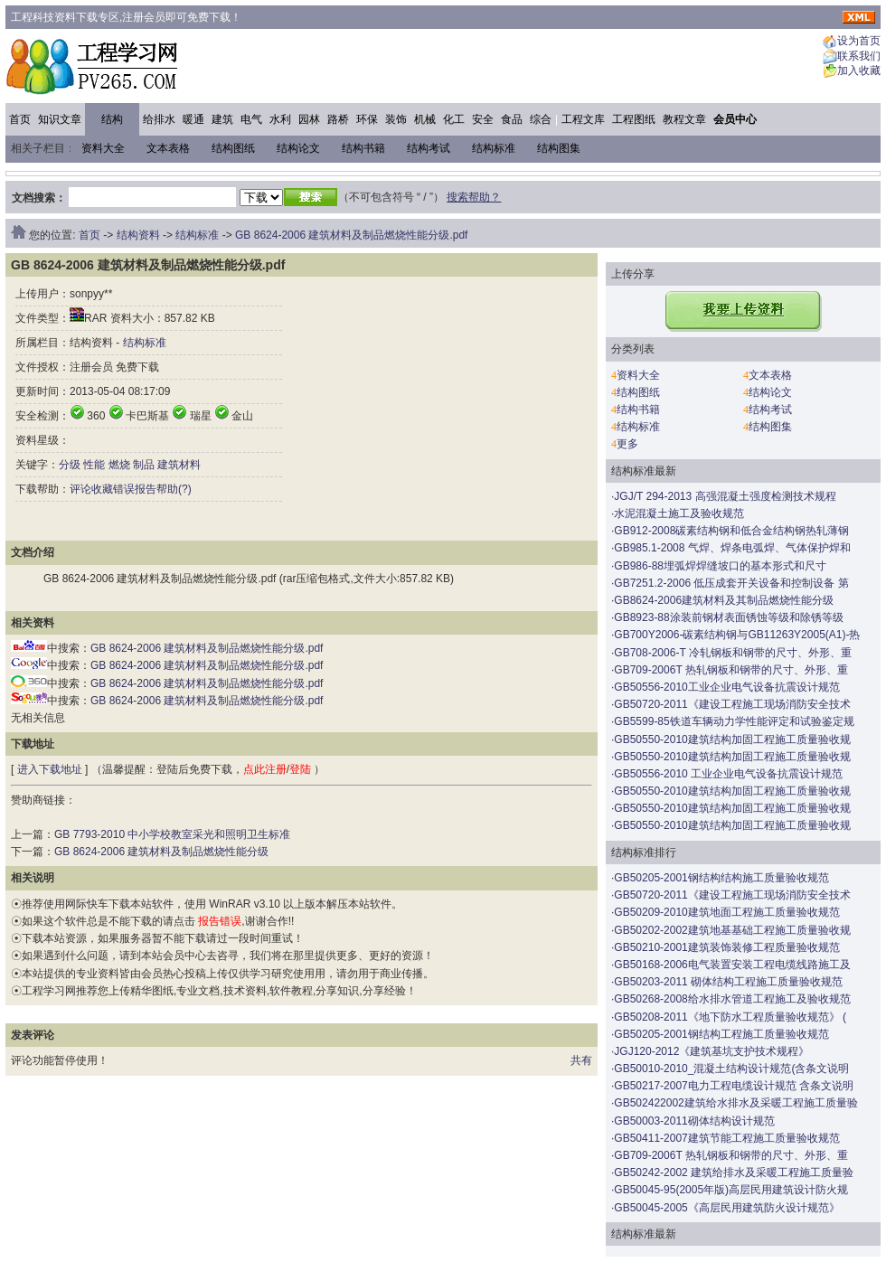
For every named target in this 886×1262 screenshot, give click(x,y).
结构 (112, 119)
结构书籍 (363, 148)
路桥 (338, 119)
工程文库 (583, 119)
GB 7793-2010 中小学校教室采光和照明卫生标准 (172, 834)
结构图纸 (233, 148)
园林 (309, 119)
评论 (80, 489)
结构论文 (298, 148)
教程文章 (684, 119)
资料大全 (103, 148)
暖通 (193, 119)
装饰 (396, 119)
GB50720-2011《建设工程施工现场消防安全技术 (732, 704)
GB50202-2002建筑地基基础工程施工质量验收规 (732, 930)
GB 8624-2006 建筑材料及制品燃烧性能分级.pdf (351, 235)
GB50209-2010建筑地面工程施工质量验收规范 (726, 912)
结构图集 (558, 148)
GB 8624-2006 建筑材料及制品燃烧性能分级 (161, 851)
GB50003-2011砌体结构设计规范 (694, 1121)
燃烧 (119, 464)
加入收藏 (859, 71)
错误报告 (134, 489)
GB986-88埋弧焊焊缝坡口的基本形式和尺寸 (720, 566)
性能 (94, 464)
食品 (512, 119)
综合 (540, 119)
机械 (425, 119)
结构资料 (138, 235)
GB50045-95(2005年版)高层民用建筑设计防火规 (731, 1189)
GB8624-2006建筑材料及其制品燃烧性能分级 (724, 600)
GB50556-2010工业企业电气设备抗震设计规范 (726, 687)
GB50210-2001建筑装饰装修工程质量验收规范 (726, 947)
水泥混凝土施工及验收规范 (679, 513)
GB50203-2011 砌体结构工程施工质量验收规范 (728, 981)
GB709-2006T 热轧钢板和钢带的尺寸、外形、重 (731, 670)
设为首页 (859, 41)
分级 (69, 464)
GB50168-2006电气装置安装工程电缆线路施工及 (732, 964)
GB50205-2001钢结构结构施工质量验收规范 (721, 877)
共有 (581, 1060)
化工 (454, 119)
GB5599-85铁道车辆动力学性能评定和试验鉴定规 (733, 721)
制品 (144, 464)
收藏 (102, 489)
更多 (627, 444)
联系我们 (859, 56)
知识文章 (59, 119)
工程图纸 (633, 119)
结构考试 (428, 148)
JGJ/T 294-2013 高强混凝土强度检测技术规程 (724, 496)
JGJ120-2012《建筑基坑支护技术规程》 (711, 1051)
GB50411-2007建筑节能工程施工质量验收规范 (726, 1138)
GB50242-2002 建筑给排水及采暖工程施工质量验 (733, 1172)
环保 (367, 119)
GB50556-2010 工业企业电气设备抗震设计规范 (728, 774)
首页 (20, 119)
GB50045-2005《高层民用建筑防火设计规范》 (726, 1207)
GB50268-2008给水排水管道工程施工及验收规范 (732, 999)
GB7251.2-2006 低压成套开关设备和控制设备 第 (731, 583)
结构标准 (493, 148)
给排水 (159, 119)
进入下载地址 (49, 769)
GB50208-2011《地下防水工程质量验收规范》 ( (730, 1017)
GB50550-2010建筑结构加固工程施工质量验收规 (732, 739)
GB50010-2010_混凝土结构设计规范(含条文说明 (731, 1068)
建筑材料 (179, 464)
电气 (251, 119)
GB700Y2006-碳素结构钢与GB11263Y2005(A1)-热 (737, 634)
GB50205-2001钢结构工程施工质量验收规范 (721, 1034)
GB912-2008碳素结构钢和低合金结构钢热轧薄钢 (731, 530)
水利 (280, 119)
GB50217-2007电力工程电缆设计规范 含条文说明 (733, 1085)
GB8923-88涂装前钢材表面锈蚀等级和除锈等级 (728, 617)
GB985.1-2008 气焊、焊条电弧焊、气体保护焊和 (732, 548)
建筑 (222, 119)
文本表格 (168, 148)
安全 (483, 119)
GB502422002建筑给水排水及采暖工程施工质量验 (735, 1103)
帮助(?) (174, 489)
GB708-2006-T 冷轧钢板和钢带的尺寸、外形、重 (733, 652)
